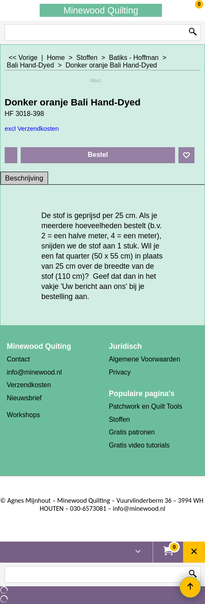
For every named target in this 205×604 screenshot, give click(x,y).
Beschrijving (24, 178)
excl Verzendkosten (32, 128)
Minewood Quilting (100, 10)
